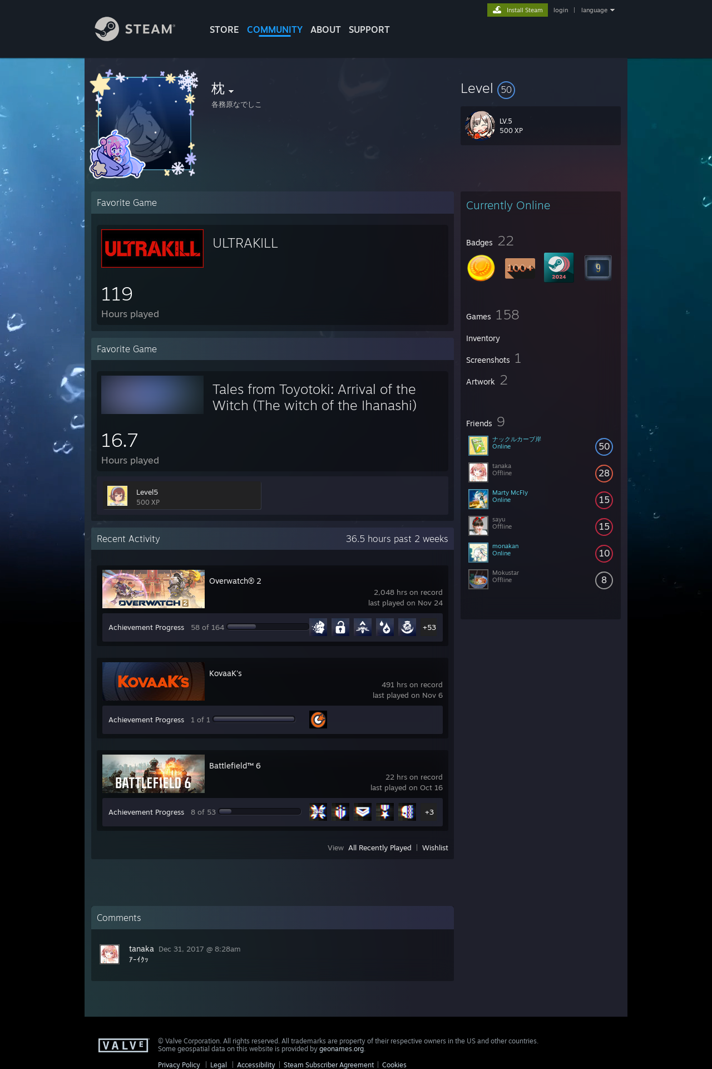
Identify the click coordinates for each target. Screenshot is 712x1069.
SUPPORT (369, 29)
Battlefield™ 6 (235, 765)
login (560, 10)
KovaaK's (225, 673)
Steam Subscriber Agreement (329, 1065)
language (594, 10)
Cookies (394, 1065)
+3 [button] (429, 811)
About (325, 29)
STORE (224, 29)
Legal (218, 1065)
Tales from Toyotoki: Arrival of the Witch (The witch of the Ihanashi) (314, 397)
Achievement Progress (146, 627)
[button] (541, 88)
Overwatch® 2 (235, 580)
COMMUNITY (275, 29)
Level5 (147, 491)
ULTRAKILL (245, 242)
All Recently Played (380, 847)
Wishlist (435, 847)
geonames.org (341, 1049)
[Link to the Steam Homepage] (143, 38)
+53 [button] (429, 627)
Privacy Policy (179, 1065)
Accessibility (256, 1065)
